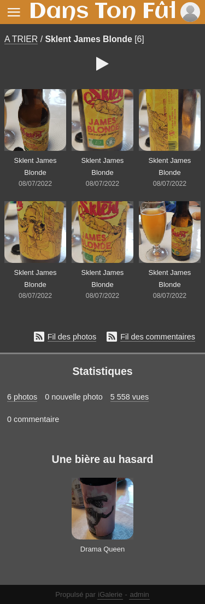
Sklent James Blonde (88, 39)
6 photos (22, 396)
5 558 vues (129, 396)
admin (139, 594)
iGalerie (110, 594)
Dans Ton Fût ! (110, 12)
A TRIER (21, 39)
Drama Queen (102, 549)
